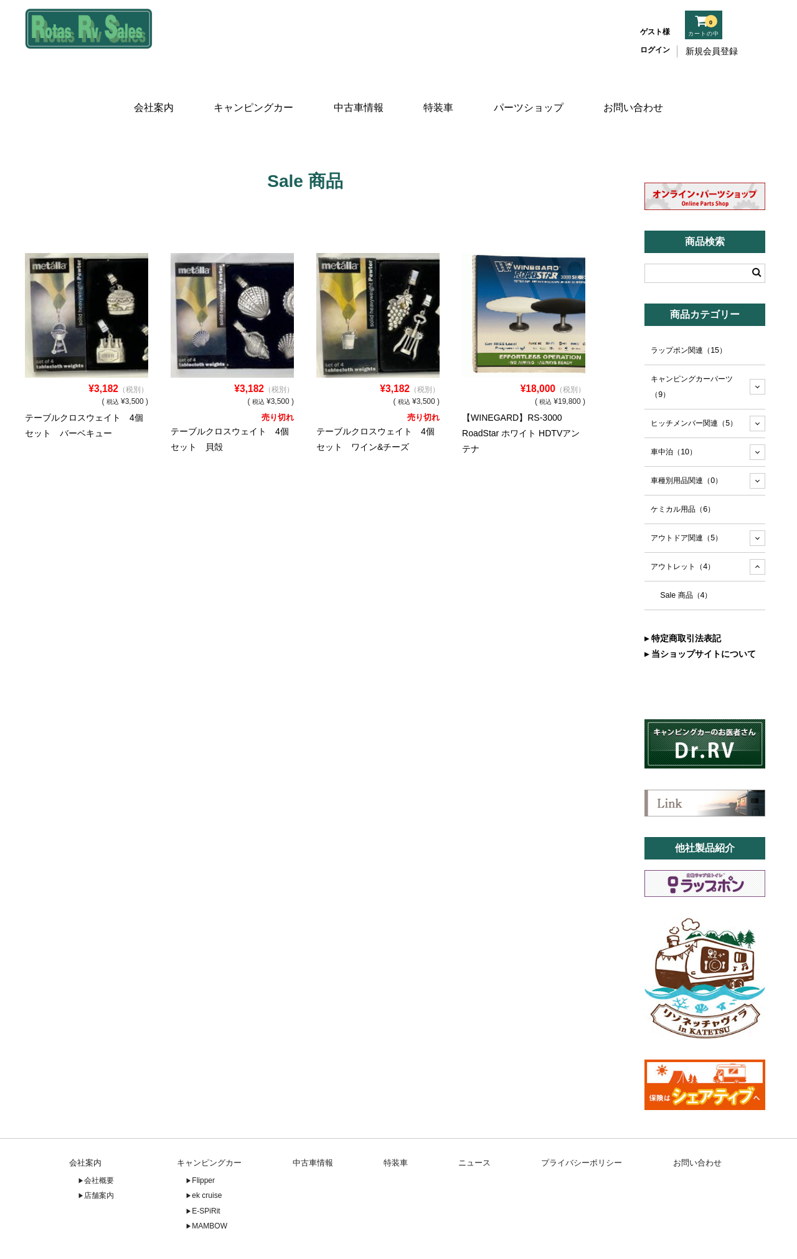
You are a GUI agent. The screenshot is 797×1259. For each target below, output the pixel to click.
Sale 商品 (686, 559)
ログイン (655, 49)
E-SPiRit (206, 1174)
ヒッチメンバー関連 (694, 387)
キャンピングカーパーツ (692, 350)
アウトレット (683, 530)
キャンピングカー (251, 92)
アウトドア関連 (686, 501)
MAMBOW (209, 1189)
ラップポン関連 (689, 314)
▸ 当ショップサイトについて (700, 618)
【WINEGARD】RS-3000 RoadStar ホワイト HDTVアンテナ (521, 397)
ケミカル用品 (683, 473)
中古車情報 (357, 92)
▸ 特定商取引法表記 (682, 602)
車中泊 (674, 415)
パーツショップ (531, 92)
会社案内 (150, 92)
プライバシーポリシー (581, 1126)
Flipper (203, 1144)
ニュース (474, 1126)
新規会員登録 (712, 51)
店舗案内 (99, 1159)
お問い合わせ (637, 92)
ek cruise (207, 1159)
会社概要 (99, 1144)
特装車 (440, 92)
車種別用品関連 (686, 444)
